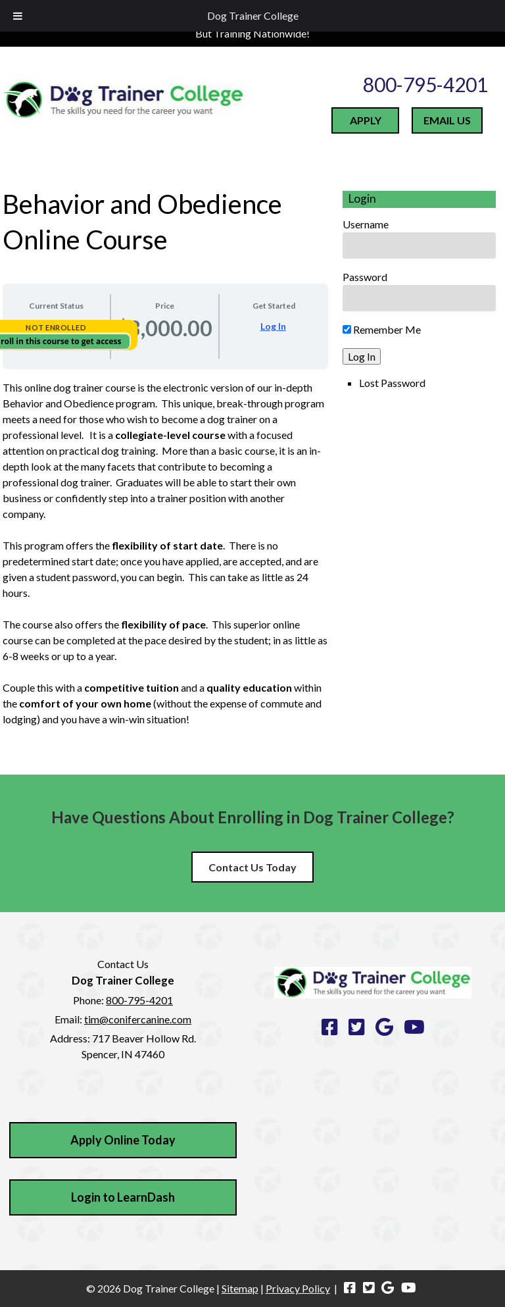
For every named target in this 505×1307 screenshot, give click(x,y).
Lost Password (392, 382)
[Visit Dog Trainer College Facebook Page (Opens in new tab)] (349, 1288)
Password (365, 276)
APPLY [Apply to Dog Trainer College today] (365, 120)
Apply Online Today (123, 1140)
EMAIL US (447, 120)
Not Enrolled (56, 327)
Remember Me (382, 329)
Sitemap (240, 1288)
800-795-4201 (425, 84)
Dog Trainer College (253, 15)
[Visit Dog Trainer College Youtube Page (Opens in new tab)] (408, 1288)
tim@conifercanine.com (137, 1019)
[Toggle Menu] (18, 16)
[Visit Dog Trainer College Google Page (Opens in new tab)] (388, 1288)
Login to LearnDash (123, 1197)
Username (366, 224)
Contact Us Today (252, 867)
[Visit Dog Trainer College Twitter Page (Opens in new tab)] (368, 1288)
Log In (273, 326)
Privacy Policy (298, 1288)
